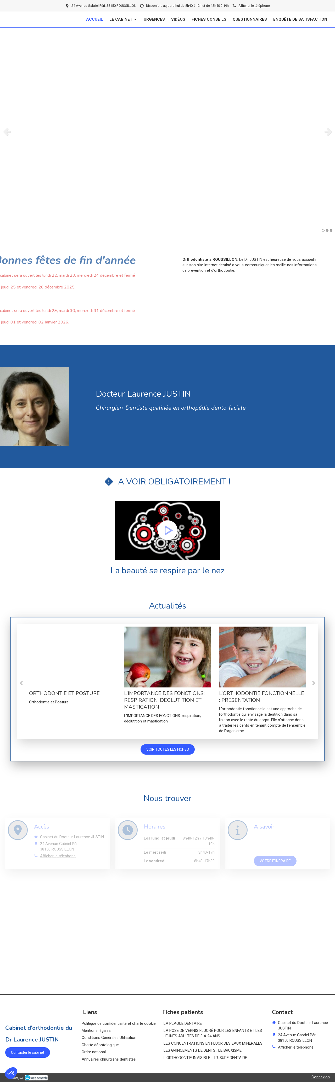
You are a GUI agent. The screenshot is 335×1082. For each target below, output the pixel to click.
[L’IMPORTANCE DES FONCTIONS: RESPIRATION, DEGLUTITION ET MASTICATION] (167, 657)
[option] (167, 131)
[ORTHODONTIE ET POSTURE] (72, 657)
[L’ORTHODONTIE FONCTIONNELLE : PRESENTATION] (262, 657)
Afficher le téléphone (254, 6)
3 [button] (331, 230)
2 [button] (327, 230)
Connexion (320, 1077)
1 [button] (323, 230)
